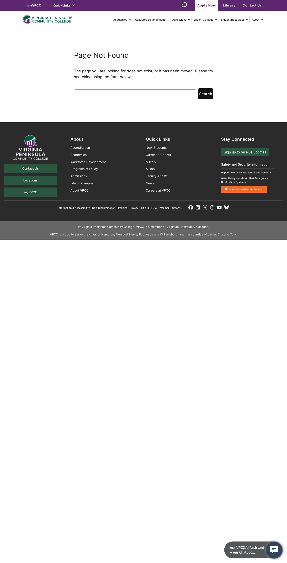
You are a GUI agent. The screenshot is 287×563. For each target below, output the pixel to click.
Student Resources (234, 19)
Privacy (134, 207)
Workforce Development (152, 19)
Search (205, 94)
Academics (122, 19)
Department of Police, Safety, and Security (246, 172)
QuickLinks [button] (64, 5)
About (257, 19)
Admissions (181, 19)
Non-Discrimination (103, 207)
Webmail (164, 207)
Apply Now (206, 5)
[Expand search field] (184, 5)
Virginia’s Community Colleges (187, 227)
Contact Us (252, 5)
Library (229, 5)
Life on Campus (205, 19)
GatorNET (178, 207)
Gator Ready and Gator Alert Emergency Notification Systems (244, 180)
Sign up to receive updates (245, 152)
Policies (122, 207)
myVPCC (34, 5)
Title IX (145, 207)
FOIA (154, 207)
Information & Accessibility (74, 207)
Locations (30, 180)
